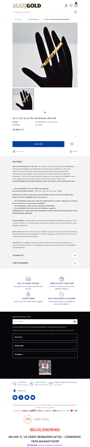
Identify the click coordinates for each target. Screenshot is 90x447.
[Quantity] (45, 136)
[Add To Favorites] (71, 144)
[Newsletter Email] (45, 321)
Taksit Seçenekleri (20, 263)
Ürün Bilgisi (17, 162)
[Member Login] (66, 5)
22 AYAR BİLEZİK (40, 122)
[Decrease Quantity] (14, 136)
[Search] (45, 12)
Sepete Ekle (38, 144)
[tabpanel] (23, 99)
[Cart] (76, 5)
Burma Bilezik (52, 122)
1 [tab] (44, 112)
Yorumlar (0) (18, 255)
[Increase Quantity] (75, 136)
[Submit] (74, 321)
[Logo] (27, 5)
